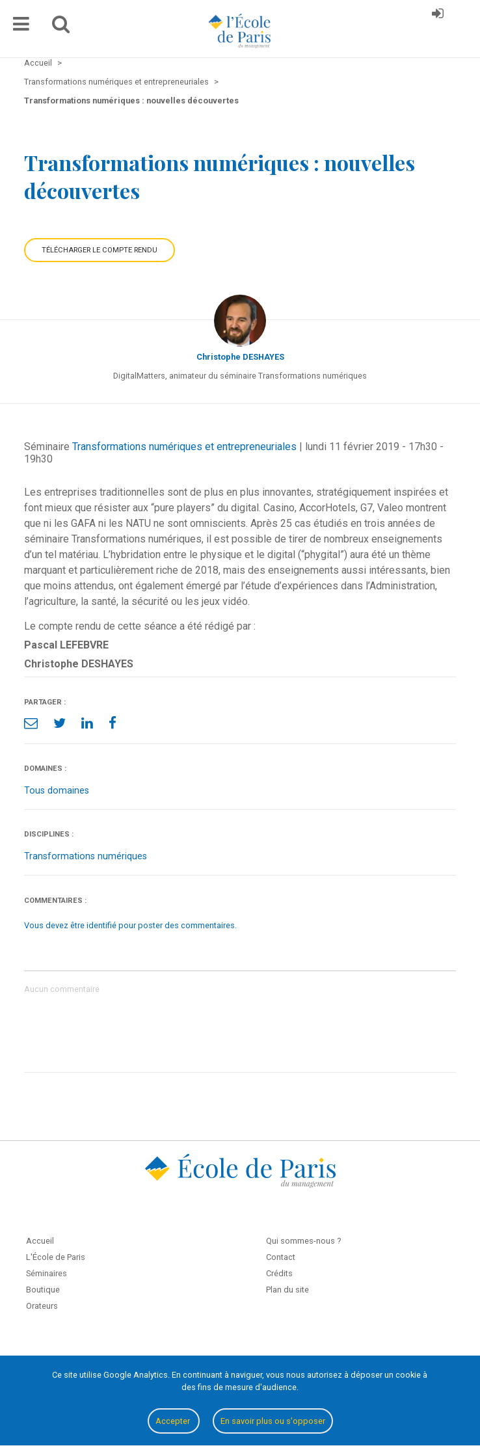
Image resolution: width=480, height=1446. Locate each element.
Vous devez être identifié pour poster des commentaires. (130, 925)
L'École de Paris (55, 1257)
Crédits (279, 1273)
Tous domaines (56, 790)
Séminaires (46, 1273)
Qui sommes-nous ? (303, 1241)
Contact (280, 1257)
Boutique (43, 1289)
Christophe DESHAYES (240, 357)
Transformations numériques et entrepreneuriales (184, 446)
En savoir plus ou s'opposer (272, 1421)
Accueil (40, 1241)
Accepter (173, 1421)
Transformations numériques (85, 856)
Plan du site (287, 1289)
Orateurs (42, 1306)
